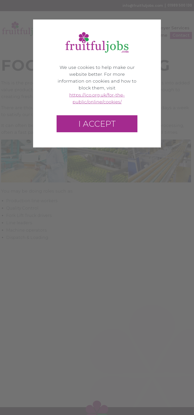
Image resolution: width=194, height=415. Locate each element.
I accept (97, 124)
